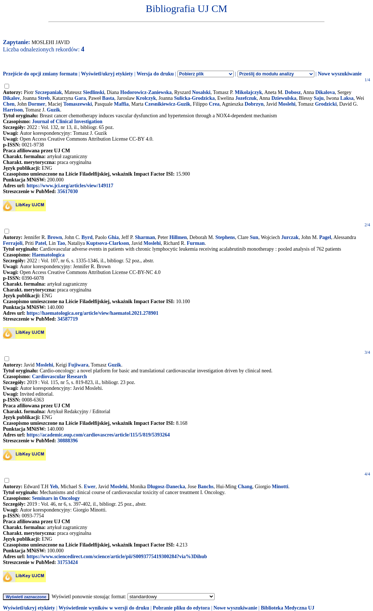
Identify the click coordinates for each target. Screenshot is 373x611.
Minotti (280, 486)
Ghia (113, 237)
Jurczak (290, 237)
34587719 (67, 319)
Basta (108, 98)
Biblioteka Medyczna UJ (287, 608)
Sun (254, 237)
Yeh (54, 486)
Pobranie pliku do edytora (181, 608)
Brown (54, 237)
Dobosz (293, 92)
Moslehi (286, 104)
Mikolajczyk (248, 92)
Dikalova (325, 92)
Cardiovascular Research (59, 376)
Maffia (121, 104)
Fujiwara (78, 365)
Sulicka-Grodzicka (194, 98)
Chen (9, 104)
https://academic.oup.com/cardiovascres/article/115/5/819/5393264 (98, 435)
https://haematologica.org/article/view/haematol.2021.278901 (92, 313)
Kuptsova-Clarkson (107, 243)
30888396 (67, 440)
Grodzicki (326, 104)
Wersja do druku (155, 74)
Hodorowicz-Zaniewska (146, 92)
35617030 (67, 191)
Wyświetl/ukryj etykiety (107, 74)
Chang (245, 486)
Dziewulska (283, 98)
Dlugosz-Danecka (166, 486)
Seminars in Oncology (56, 498)
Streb (44, 98)
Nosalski (201, 92)
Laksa (347, 98)
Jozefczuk (246, 98)
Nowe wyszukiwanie (339, 74)
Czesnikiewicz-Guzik (167, 104)
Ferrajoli (13, 243)
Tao (61, 243)
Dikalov (11, 98)
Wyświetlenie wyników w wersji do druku (104, 608)
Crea (214, 104)
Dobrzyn (253, 104)
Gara (80, 98)
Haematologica (48, 255)
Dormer (36, 104)
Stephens (225, 237)
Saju (318, 98)
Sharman (145, 237)
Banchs (206, 486)
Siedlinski (93, 92)
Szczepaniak (48, 92)
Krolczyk (146, 98)
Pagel (325, 237)
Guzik (53, 110)
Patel (40, 243)
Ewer (89, 486)
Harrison (13, 110)
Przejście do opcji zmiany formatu (40, 74)
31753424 (67, 562)
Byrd (87, 237)
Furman (196, 243)
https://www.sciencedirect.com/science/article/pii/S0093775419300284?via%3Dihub (117, 556)
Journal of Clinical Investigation (67, 121)
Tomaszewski (77, 104)
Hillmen (178, 237)
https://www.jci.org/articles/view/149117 (70, 185)
